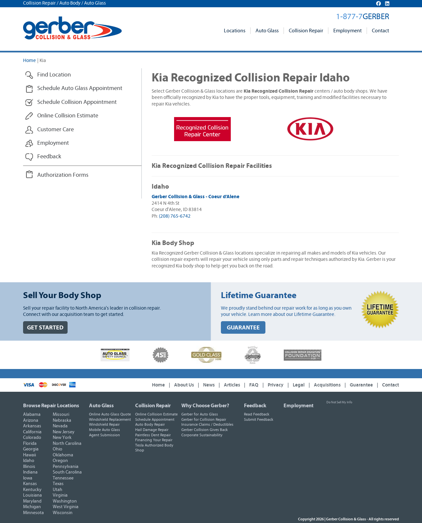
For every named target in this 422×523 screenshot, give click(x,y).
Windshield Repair (104, 424)
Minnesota (33, 512)
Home (29, 60)
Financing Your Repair (153, 440)
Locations (234, 30)
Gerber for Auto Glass (199, 414)
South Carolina (67, 472)
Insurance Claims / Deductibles (207, 424)
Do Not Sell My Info (339, 402)
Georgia (31, 449)
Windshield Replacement (110, 419)
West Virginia (65, 507)
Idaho (28, 460)
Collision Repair (306, 30)
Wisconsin (63, 512)
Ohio (57, 449)
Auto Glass (267, 30)
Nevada (60, 426)
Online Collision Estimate (156, 414)
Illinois (29, 466)
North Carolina (67, 443)
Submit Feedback (258, 419)
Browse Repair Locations (51, 406)
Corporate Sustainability (202, 435)
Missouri (61, 414)
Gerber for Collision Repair (203, 419)
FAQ (253, 385)
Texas (58, 483)
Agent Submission (104, 435)
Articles (232, 385)
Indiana (30, 472)
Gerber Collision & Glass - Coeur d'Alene (195, 197)
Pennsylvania (65, 466)
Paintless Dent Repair (153, 435)
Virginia (60, 495)
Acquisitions (327, 385)
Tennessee (63, 478)
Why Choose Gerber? (205, 406)
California (32, 432)
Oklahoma (63, 455)
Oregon (60, 460)
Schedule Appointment (154, 419)
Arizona (30, 420)
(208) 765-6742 (175, 216)
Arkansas (32, 426)
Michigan (32, 507)
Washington (65, 501)
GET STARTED (45, 327)
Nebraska (62, 420)
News (209, 385)
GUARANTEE (243, 327)
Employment (347, 30)
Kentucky (32, 489)
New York (62, 437)
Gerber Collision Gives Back (204, 430)
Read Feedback (256, 414)
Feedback (255, 406)
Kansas (30, 483)
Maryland (32, 501)
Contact (380, 30)
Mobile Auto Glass (104, 430)
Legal (299, 385)
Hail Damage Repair (151, 430)
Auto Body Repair (150, 424)
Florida (30, 443)
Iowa (27, 478)
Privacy (276, 385)
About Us (184, 385)
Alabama (32, 414)
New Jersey (64, 432)
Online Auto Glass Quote (110, 414)
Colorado (32, 437)
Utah (57, 489)
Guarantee (361, 385)
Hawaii (29, 455)
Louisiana (32, 495)
